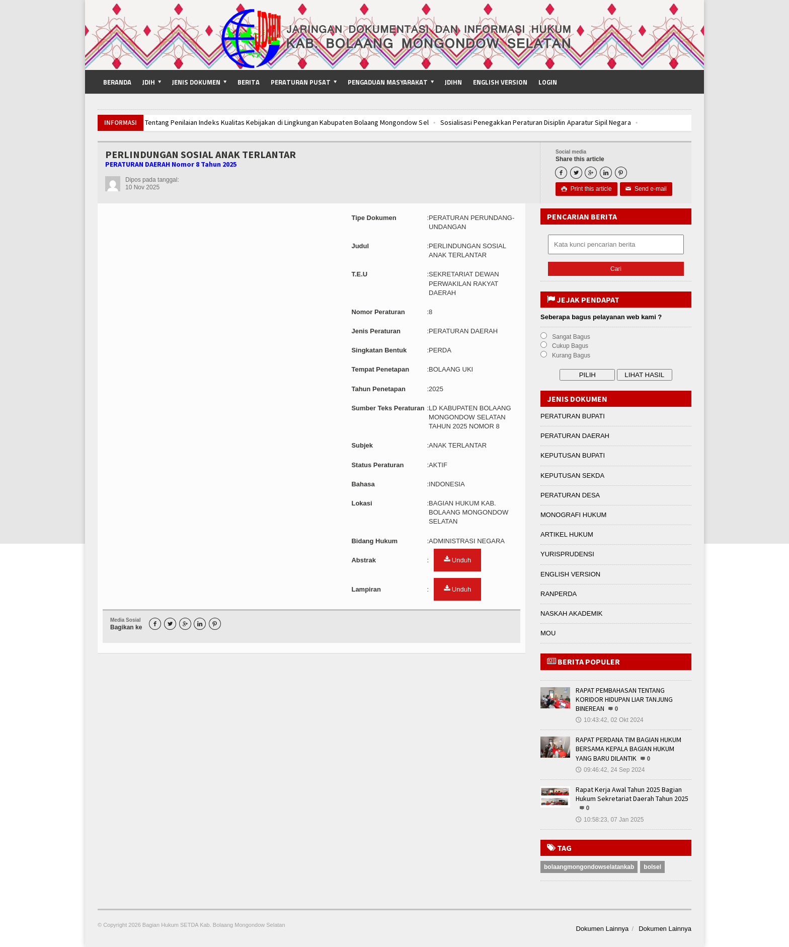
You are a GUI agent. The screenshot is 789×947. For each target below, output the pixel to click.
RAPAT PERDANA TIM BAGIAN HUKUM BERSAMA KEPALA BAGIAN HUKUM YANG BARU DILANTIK (628, 748)
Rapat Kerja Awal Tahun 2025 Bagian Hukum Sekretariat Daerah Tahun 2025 (632, 794)
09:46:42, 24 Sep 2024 (610, 769)
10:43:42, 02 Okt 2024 (610, 719)
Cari (615, 268)
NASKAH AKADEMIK (571, 613)
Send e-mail (646, 188)
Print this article (586, 188)
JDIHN (453, 82)
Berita (249, 82)
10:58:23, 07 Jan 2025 (610, 819)
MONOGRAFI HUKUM (573, 515)
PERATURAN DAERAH (574, 436)
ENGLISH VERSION (570, 574)
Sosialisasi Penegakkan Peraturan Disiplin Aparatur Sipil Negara (532, 122)
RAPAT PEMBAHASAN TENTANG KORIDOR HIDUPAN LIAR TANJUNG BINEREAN (624, 699)
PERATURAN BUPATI (572, 416)
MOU (548, 633)
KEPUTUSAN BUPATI (572, 455)
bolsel (652, 866)
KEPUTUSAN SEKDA (572, 475)
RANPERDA (558, 594)
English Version (500, 82)
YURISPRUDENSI (567, 554)
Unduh (457, 560)
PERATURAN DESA (570, 495)
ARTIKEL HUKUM (566, 534)
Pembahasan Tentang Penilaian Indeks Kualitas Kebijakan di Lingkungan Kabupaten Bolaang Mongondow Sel (265, 122)
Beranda (117, 82)
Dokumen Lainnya (602, 928)
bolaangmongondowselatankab (589, 866)
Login (547, 82)
